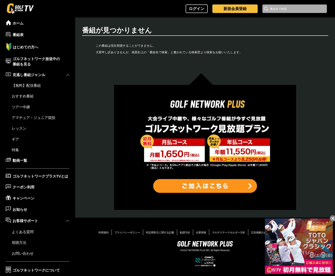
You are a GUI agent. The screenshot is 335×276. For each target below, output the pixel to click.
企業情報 (201, 232)
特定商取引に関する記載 (160, 232)
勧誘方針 (185, 232)
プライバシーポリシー (127, 232)
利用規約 (103, 232)
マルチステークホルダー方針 (228, 232)
